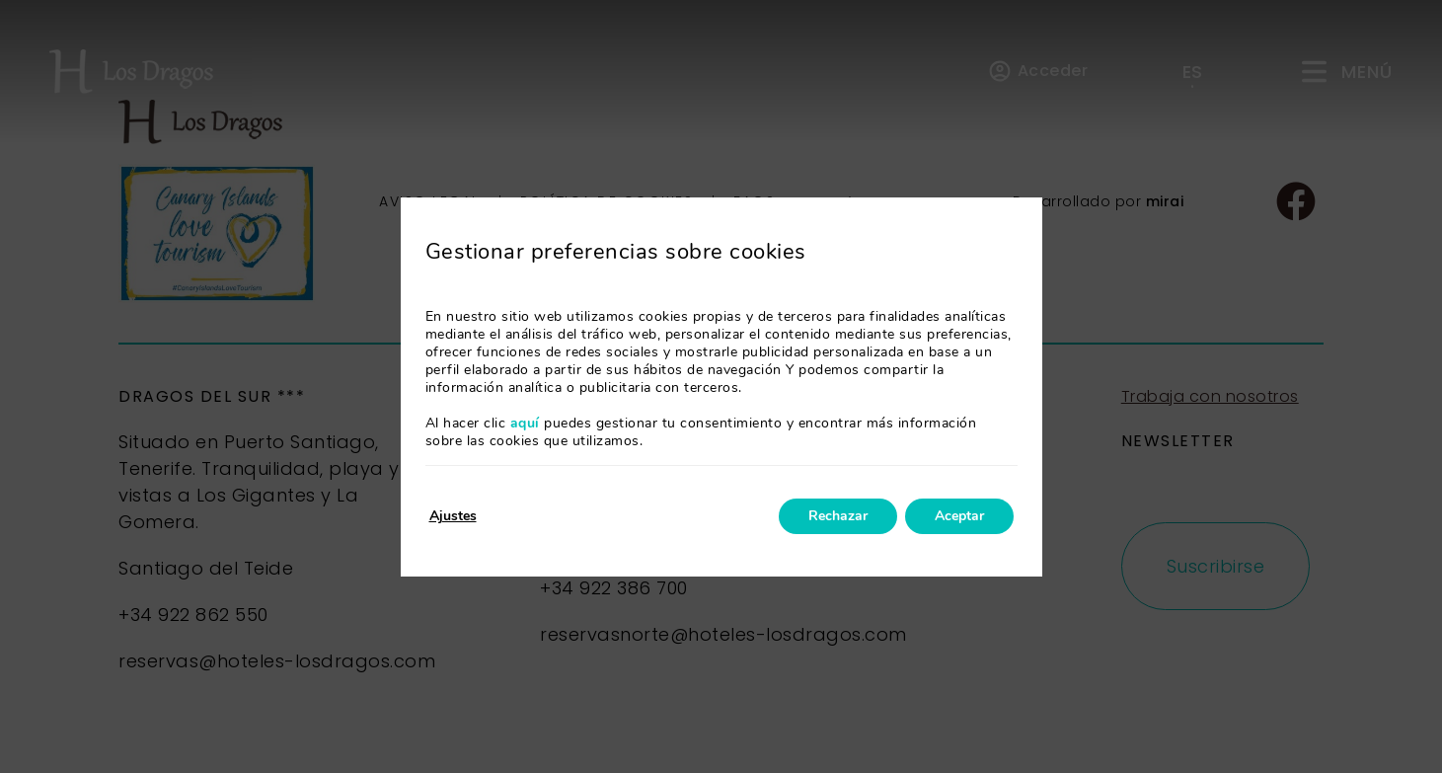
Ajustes (453, 515)
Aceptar (959, 515)
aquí (525, 423)
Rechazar (838, 515)
